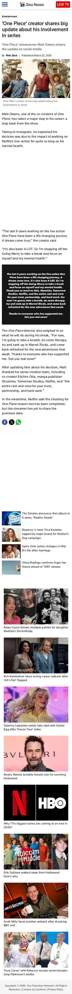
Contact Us (28, 989)
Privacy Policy (55, 989)
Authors (41, 989)
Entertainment (9, 16)
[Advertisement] (36, 188)
